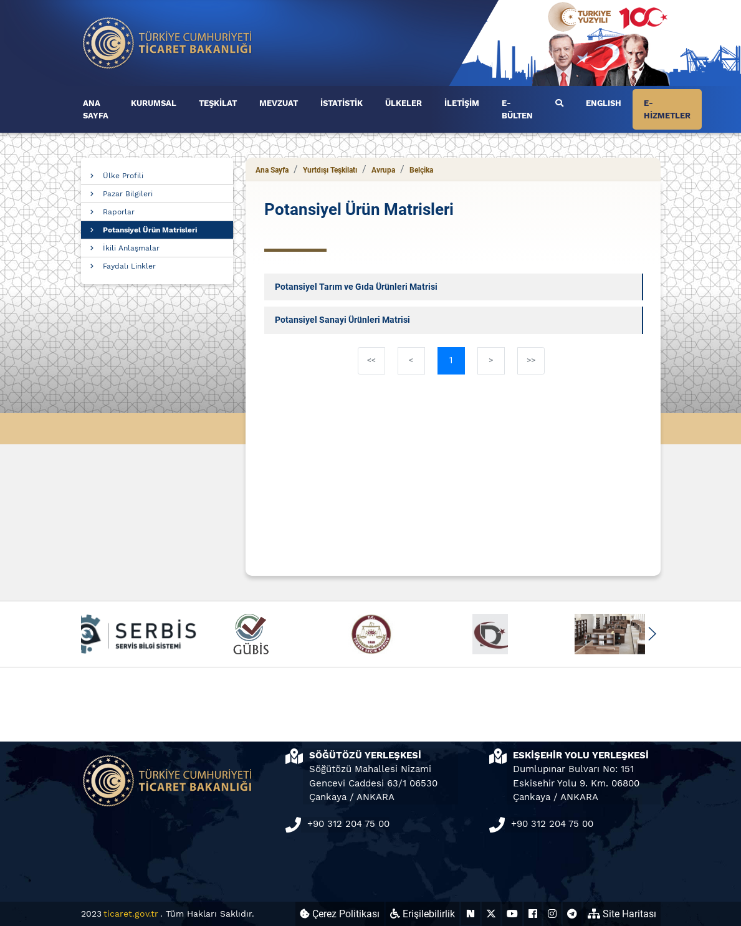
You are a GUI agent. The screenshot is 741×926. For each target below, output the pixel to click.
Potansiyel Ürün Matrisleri (150, 230)
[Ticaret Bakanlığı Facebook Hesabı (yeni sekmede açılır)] (533, 914)
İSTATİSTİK (341, 103)
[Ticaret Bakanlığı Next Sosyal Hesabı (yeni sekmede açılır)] (470, 914)
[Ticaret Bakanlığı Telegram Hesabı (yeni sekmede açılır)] (572, 914)
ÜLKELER (403, 103)
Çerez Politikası (340, 914)
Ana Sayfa (272, 170)
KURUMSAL (153, 103)
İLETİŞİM (461, 103)
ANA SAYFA (95, 109)
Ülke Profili (123, 175)
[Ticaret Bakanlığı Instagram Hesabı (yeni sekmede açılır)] (552, 914)
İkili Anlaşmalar (131, 248)
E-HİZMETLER (667, 109)
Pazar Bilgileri (128, 193)
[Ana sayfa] (167, 42)
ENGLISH (603, 103)
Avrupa (383, 170)
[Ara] (559, 103)
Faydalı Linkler (129, 266)
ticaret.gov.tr (130, 914)
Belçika (421, 170)
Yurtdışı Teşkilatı (330, 170)
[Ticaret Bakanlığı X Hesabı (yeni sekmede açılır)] (491, 914)
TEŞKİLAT (218, 103)
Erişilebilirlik (422, 914)
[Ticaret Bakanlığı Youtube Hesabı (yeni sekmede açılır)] (512, 914)
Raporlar (119, 212)
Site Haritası (622, 914)
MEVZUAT (278, 103)
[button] (652, 633)
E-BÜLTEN (517, 109)
